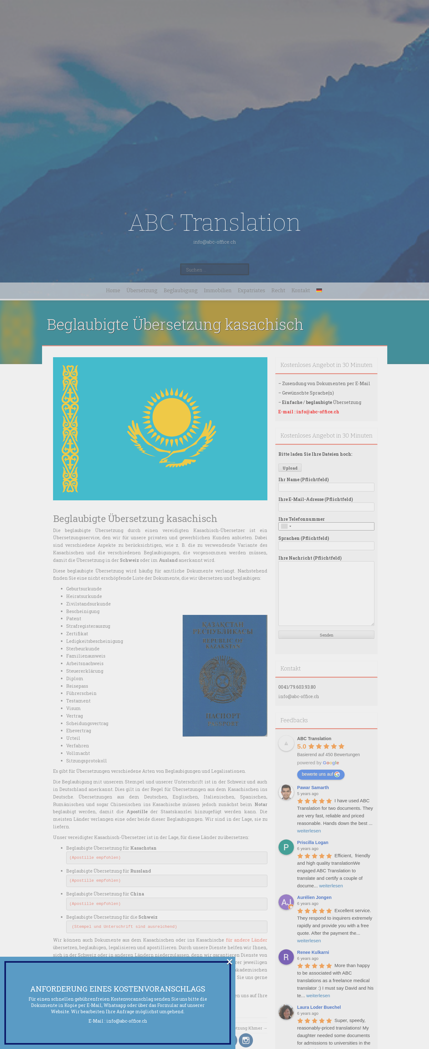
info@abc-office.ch (126, 1021)
